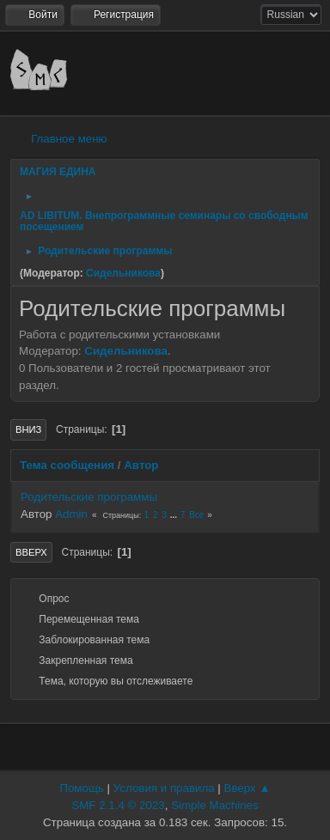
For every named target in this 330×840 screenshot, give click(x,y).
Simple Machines (214, 805)
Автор (141, 465)
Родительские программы (89, 496)
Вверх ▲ (247, 788)
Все (196, 515)
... (175, 515)
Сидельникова (123, 273)
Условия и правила (164, 788)
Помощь (81, 788)
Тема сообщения (67, 465)
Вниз (28, 429)
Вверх (31, 552)
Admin (71, 514)
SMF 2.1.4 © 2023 (117, 805)
